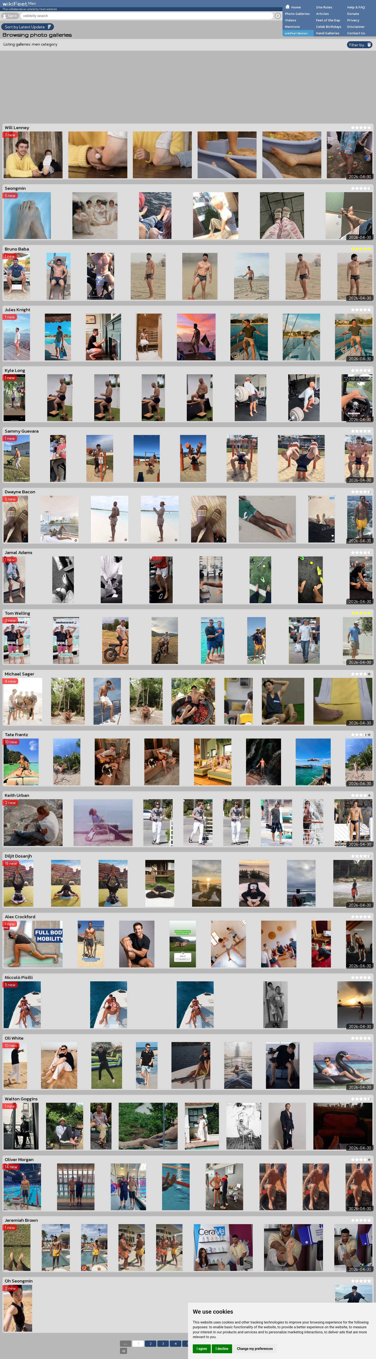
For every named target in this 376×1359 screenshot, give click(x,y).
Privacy (353, 20)
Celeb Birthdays (328, 26)
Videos (290, 20)
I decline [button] (222, 1349)
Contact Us (356, 33)
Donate (353, 13)
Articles (322, 13)
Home (296, 7)
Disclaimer (355, 26)
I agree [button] (202, 1349)
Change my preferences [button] (255, 1349)
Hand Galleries (327, 33)
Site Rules (324, 7)
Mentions (292, 26)
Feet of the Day (328, 20)
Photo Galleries (297, 13)
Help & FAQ (356, 7)
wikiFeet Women (296, 33)
